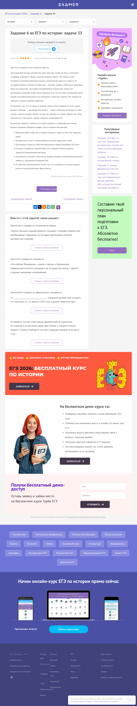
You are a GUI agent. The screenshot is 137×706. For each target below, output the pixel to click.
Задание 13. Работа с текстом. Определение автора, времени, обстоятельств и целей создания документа (109, 180)
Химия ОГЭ (120, 552)
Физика (13, 543)
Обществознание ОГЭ (94, 552)
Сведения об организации (20, 671)
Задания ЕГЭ (75, 666)
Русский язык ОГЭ (37, 552)
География (13, 552)
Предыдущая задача (21, 198)
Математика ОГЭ (65, 552)
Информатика (117, 543)
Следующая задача (73, 198)
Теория (73, 660)
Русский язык (19, 534)
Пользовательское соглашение (106, 701)
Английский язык (70, 543)
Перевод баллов (107, 660)
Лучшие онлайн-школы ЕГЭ (111, 677)
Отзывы (104, 671)
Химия (49, 543)
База (42, 683)
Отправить (94, 504)
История (53, 654)
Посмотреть (47, 49)
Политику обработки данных (82, 701)
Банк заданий (106, 654)
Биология (31, 543)
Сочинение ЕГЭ (107, 666)
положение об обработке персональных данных (87, 517)
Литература (95, 543)
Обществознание (113, 534)
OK (130, 700)
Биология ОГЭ (67, 562)
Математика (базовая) (83, 534)
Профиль (44, 674)
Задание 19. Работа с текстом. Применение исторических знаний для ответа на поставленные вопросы (110, 145)
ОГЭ (72, 654)
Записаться (23, 386)
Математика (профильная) (49, 534)
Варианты (74, 677)
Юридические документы (20, 666)
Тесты (73, 671)
